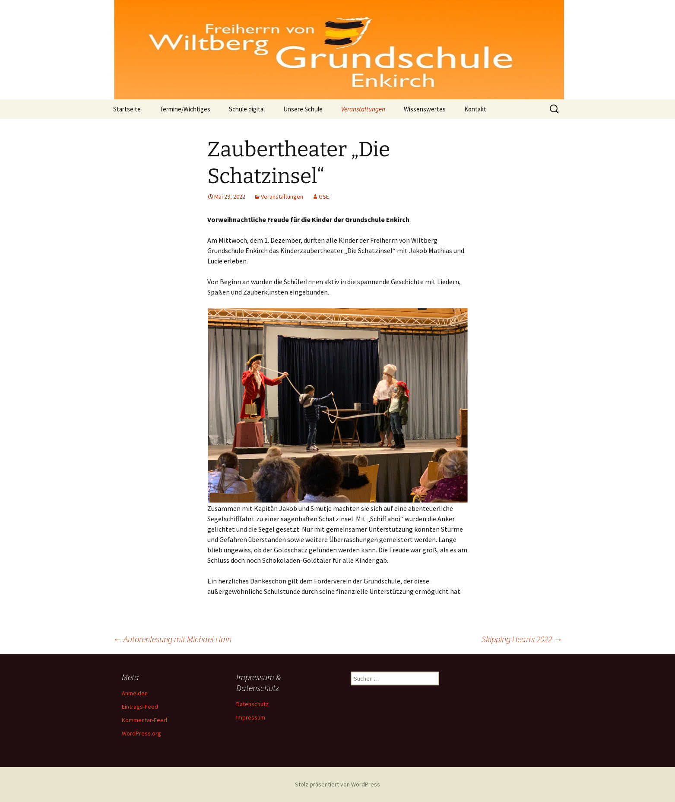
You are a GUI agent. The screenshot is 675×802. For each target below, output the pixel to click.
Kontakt (475, 109)
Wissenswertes (425, 109)
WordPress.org (141, 733)
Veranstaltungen (363, 109)
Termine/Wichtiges (184, 109)
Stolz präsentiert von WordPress (337, 784)
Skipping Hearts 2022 (522, 639)
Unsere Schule (303, 109)
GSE (324, 196)
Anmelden (135, 693)
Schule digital (247, 109)
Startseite (127, 109)
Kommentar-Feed (144, 720)
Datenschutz (252, 704)
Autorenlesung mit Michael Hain (172, 639)
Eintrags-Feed (140, 706)
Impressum (250, 717)
